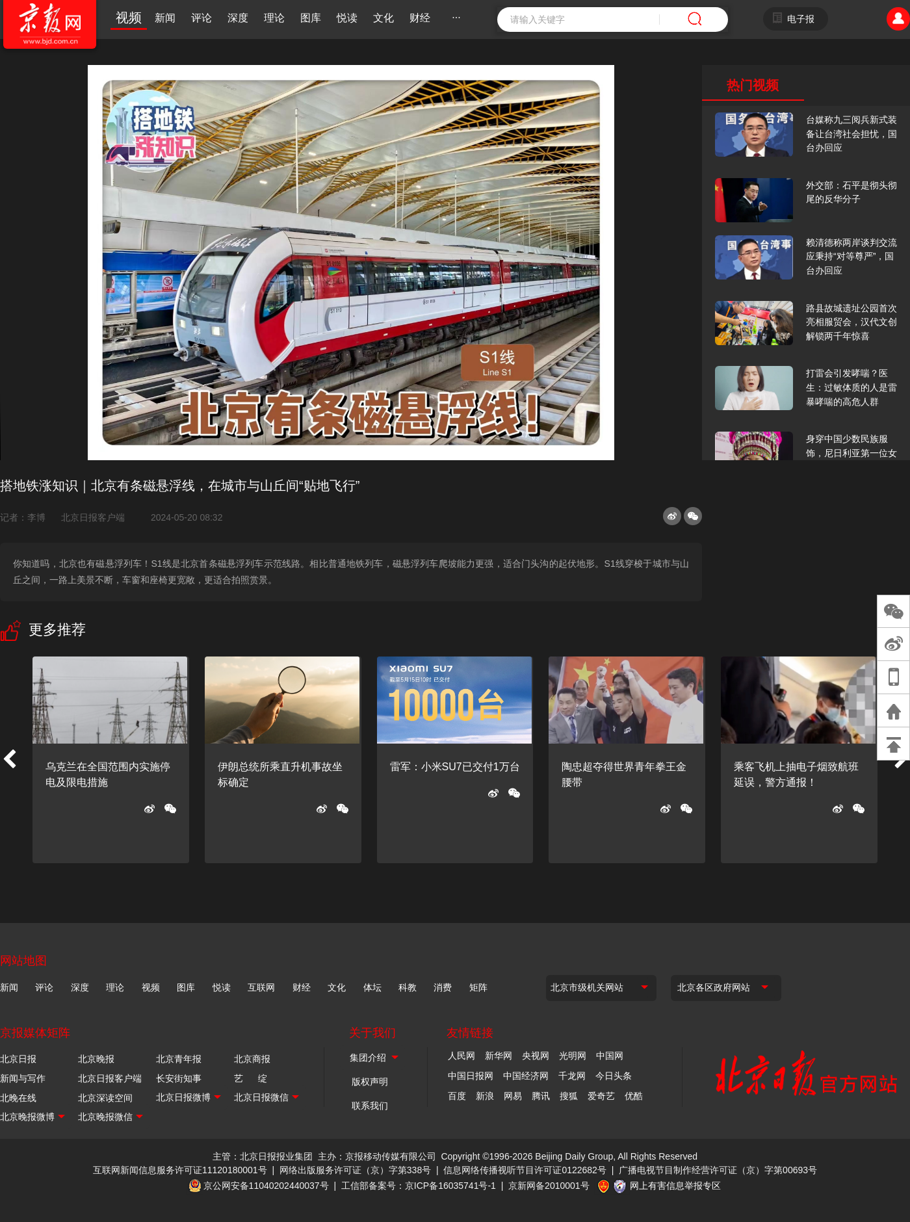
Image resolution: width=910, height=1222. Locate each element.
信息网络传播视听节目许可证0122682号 (524, 1170)
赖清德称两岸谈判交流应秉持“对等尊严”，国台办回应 (851, 256)
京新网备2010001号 (549, 1185)
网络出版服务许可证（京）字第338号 (355, 1170)
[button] (9, 760)
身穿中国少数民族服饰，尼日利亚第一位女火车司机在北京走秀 (851, 453)
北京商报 (252, 1059)
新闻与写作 (23, 1078)
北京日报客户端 (93, 517)
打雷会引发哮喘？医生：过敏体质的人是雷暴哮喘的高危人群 (851, 387)
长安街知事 (179, 1078)
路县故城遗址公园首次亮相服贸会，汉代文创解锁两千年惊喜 (851, 322)
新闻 (165, 17)
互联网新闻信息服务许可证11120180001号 (180, 1170)
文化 (383, 17)
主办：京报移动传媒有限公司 (377, 1156)
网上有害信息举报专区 (675, 1185)
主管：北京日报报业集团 (263, 1156)
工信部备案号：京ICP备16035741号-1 (418, 1185)
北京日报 (18, 1059)
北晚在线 (18, 1098)
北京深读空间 (105, 1098)
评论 (201, 17)
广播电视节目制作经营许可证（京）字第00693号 (718, 1170)
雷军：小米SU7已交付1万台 (455, 766)
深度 (238, 17)
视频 (129, 17)
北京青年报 (179, 1059)
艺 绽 (250, 1078)
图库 (310, 17)
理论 (274, 17)
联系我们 (370, 1105)
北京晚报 (96, 1059)
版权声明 (370, 1081)
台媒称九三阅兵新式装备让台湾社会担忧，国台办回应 (851, 133)
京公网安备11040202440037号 (266, 1185)
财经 (420, 17)
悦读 (347, 17)
